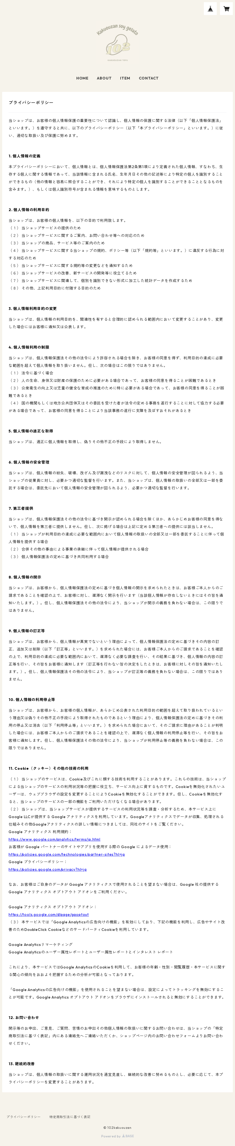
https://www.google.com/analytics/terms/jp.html (54, 839)
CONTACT (149, 78)
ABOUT (104, 78)
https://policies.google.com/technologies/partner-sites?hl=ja (67, 854)
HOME (82, 78)
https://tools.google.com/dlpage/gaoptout (49, 914)
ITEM (125, 78)
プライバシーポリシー (23, 1117)
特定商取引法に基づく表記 (70, 1117)
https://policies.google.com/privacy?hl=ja (48, 869)
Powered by (117, 1136)
